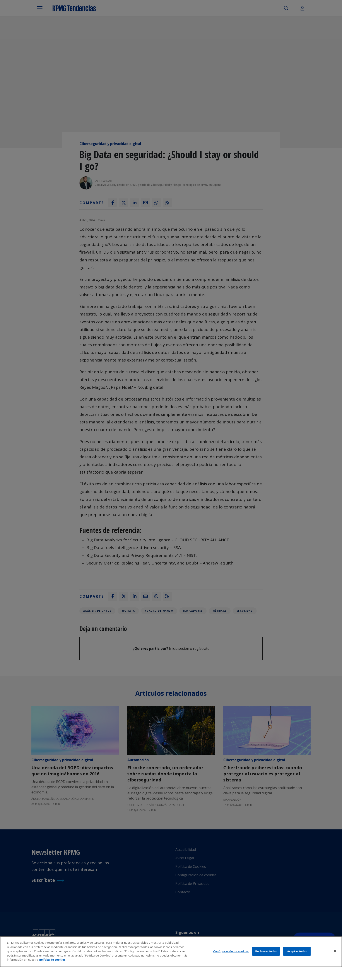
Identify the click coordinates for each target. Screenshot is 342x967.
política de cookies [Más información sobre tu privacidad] (52, 960)
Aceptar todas (297, 951)
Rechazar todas (266, 951)
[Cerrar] (335, 951)
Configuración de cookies (231, 951)
